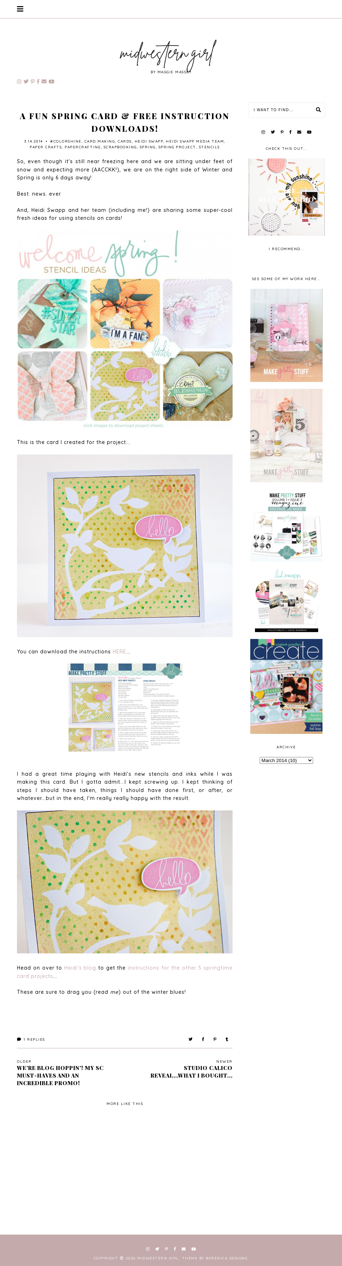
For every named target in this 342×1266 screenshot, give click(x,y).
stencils (209, 147)
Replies (31, 1039)
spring (148, 147)
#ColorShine (66, 141)
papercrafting (83, 147)
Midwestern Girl (158, 1258)
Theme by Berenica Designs (215, 1258)
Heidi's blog (80, 968)
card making (100, 141)
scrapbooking (120, 147)
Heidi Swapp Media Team (195, 141)
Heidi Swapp (149, 141)
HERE (119, 651)
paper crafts (46, 147)
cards (125, 141)
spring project (177, 147)
